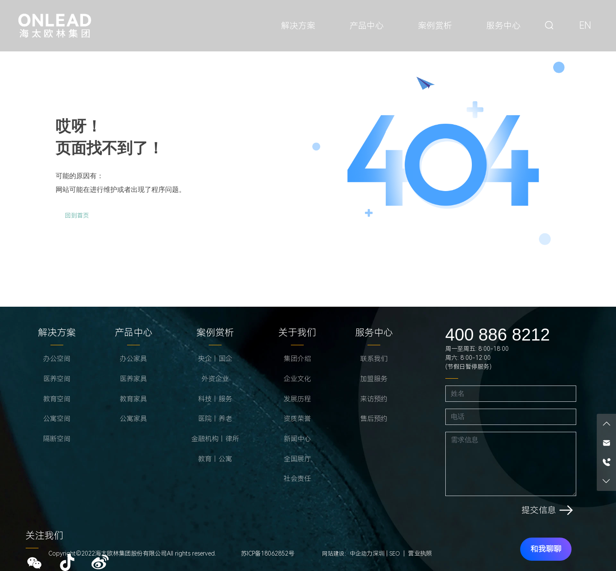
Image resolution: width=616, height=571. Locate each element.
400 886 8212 (497, 334)
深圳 (379, 553)
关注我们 (44, 535)
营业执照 (420, 553)
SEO (394, 553)
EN (585, 25)
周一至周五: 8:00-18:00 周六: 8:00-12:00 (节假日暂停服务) (477, 357)
